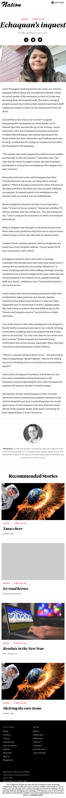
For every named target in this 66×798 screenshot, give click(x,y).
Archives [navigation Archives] (37, 746)
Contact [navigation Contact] (37, 742)
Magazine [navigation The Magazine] (8, 760)
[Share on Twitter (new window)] (33, 39)
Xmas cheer (12, 528)
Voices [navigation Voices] (6, 739)
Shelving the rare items (22, 708)
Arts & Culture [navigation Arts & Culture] (10, 746)
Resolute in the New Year (23, 648)
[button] (57, 3)
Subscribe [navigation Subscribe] (38, 735)
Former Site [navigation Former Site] (39, 749)
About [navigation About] (36, 731)
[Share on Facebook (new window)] (26, 39)
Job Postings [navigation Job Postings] (39, 753)
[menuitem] (18, 731)
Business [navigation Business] (7, 753)
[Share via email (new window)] (40, 39)
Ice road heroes (15, 588)
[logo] (11, 6)
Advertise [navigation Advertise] (38, 739)
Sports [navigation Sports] (6, 757)
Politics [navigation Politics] (7, 735)
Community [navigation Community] (8, 742)
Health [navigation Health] (6, 749)
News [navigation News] (5, 731)
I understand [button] (36, 795)
